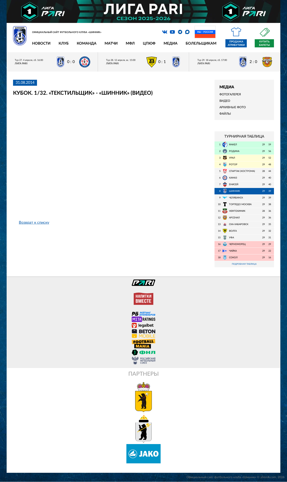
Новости (41, 43)
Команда (86, 43)
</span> (109, 161)
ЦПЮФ (149, 43)
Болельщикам (201, 43)
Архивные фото (232, 107)
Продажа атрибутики (236, 43)
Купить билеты (264, 43)
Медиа (171, 43)
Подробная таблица (244, 264)
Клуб (64, 43)
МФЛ (130, 43)
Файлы (225, 113)
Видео (224, 100)
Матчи (111, 43)
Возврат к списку (34, 223)
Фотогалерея (230, 94)
